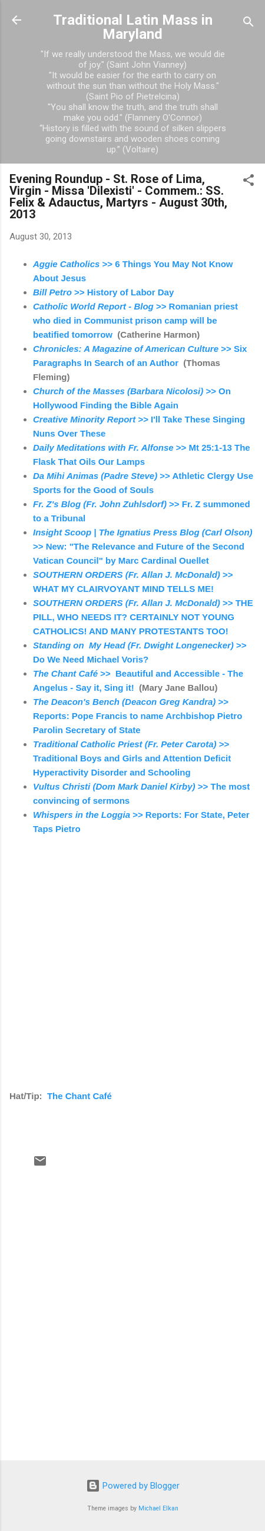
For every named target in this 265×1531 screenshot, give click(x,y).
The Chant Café (79, 1096)
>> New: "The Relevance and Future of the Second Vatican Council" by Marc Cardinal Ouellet (143, 546)
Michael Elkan (158, 1508)
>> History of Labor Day (103, 292)
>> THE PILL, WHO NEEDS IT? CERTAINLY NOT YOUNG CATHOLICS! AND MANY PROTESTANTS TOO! (143, 617)
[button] (248, 182)
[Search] (248, 24)
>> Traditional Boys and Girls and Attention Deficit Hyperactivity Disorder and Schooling (132, 758)
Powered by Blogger (133, 1485)
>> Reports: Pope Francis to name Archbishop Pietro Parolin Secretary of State (137, 716)
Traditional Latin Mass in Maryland (133, 27)
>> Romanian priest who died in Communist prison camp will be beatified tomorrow (135, 320)
